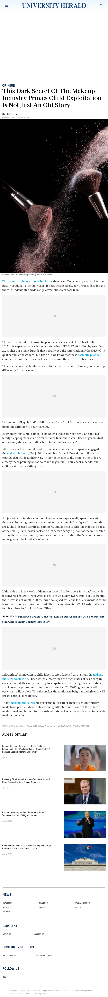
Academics (8, 903)
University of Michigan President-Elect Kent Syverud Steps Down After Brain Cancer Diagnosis (26, 780)
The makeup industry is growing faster (27, 281)
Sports (6, 907)
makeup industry (18, 453)
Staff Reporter (14, 114)
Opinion (8, 85)
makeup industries (23, 703)
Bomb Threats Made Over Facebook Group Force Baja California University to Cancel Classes (26, 847)
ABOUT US (7, 934)
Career (42, 907)
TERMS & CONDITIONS (42, 955)
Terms (11, 993)
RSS (4, 977)
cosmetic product (89, 355)
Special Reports (82, 903)
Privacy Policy (40, 993)
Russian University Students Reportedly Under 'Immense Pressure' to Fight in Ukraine (23, 814)
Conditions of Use (24, 993)
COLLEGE (78, 907)
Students (43, 903)
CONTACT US (38, 934)
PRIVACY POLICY (9, 955)
